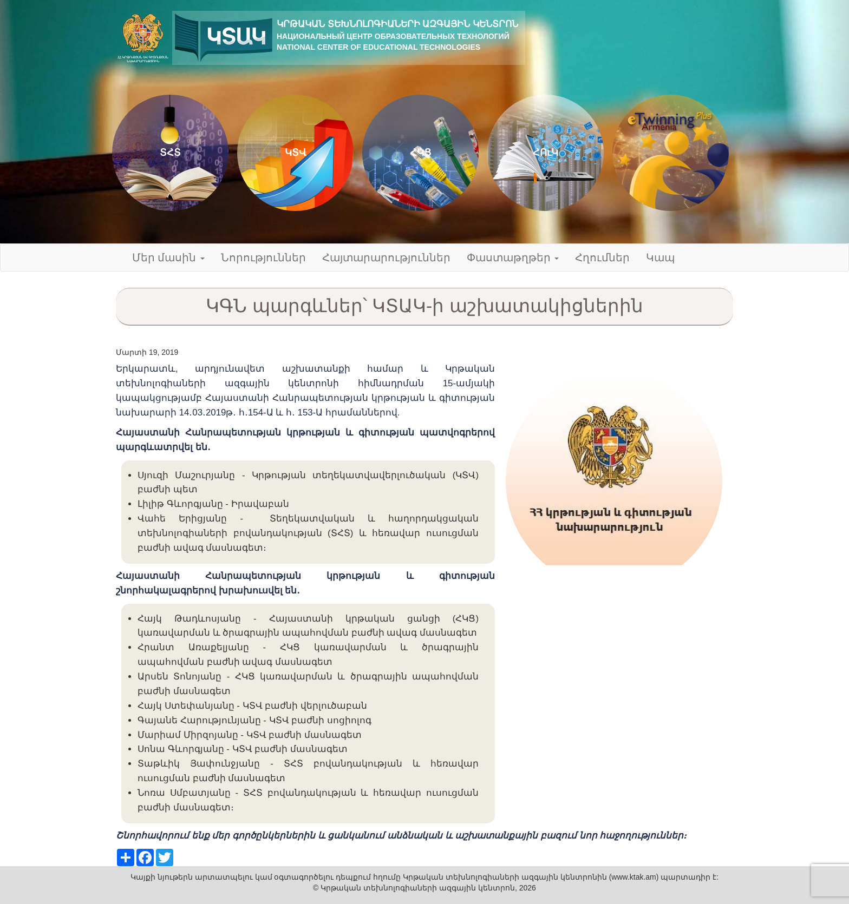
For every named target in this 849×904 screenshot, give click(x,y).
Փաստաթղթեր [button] (513, 257)
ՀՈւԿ (545, 152)
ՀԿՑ (420, 152)
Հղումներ (602, 257)
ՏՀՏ (170, 152)
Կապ (660, 257)
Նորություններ (263, 257)
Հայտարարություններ (386, 257)
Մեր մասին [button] (168, 257)
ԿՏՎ (295, 152)
